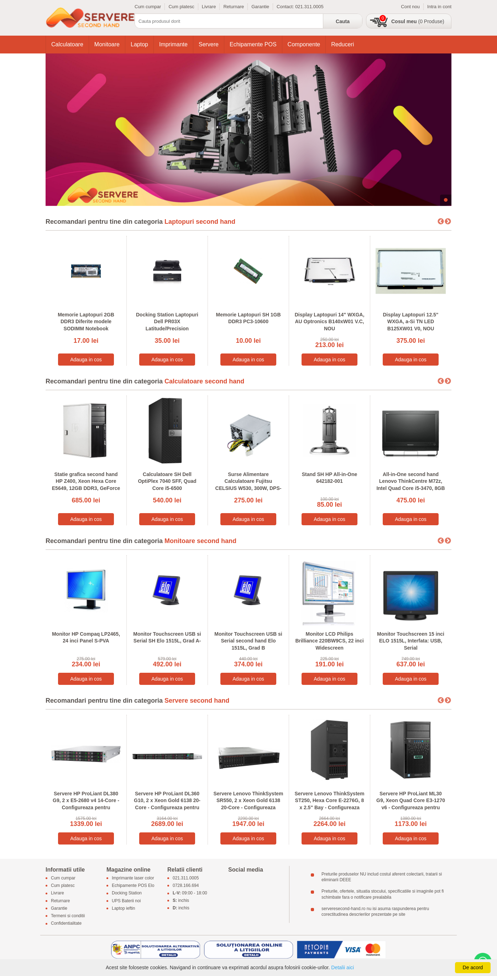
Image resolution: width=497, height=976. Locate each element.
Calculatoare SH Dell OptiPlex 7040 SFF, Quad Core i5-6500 (167, 481)
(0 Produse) (417, 21)
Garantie (260, 6)
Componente (304, 44)
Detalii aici (342, 967)
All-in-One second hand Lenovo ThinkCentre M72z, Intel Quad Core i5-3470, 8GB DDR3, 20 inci (410, 484)
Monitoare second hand (200, 540)
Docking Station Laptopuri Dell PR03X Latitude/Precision (167, 321)
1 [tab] (446, 200)
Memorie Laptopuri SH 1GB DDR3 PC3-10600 (248, 318)
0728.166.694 (186, 885)
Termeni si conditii (68, 915)
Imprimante (173, 44)
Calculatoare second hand (204, 381)
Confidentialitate (66, 923)
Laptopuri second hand (199, 221)
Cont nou (410, 6)
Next (447, 221)
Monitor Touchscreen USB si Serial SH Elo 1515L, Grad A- (167, 637)
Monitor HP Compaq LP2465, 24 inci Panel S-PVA (86, 637)
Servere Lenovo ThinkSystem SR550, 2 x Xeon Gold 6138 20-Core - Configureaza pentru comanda (248, 804)
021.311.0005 (309, 6)
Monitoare (107, 44)
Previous (440, 221)
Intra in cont (439, 6)
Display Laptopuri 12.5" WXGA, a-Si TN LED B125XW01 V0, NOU (410, 321)
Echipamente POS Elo (133, 885)
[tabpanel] (248, 129)
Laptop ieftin (123, 908)
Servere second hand (196, 700)
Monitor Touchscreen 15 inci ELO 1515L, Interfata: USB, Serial (410, 641)
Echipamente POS (253, 44)
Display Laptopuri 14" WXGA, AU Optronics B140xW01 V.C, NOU (330, 321)
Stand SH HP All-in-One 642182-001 (329, 477)
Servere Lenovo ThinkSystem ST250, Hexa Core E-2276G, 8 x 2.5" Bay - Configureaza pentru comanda (329, 804)
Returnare (233, 6)
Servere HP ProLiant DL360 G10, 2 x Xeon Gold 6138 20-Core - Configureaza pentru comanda (167, 804)
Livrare (209, 6)
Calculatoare (67, 44)
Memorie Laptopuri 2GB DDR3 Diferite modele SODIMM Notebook (86, 321)
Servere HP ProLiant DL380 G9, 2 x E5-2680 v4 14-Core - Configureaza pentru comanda (86, 804)
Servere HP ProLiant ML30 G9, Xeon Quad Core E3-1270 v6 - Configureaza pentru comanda (410, 804)
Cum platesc (181, 6)
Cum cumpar (148, 6)
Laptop (139, 44)
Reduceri (342, 44)
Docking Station (127, 893)
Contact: (286, 6)
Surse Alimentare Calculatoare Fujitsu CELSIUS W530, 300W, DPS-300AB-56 (248, 484)
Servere (209, 44)
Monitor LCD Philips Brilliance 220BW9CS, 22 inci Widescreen (329, 641)
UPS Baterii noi (126, 900)
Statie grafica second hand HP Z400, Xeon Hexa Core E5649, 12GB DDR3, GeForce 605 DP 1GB (86, 484)
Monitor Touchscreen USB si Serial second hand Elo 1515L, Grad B (248, 641)
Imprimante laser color (133, 878)
